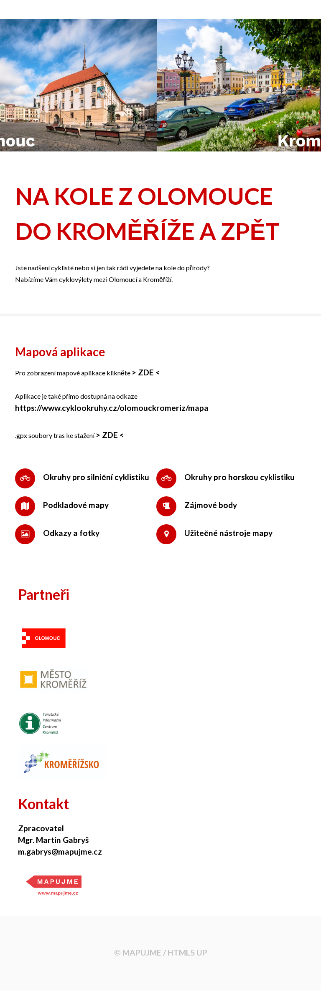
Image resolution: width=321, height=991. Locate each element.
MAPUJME (141, 952)
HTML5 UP (187, 952)
